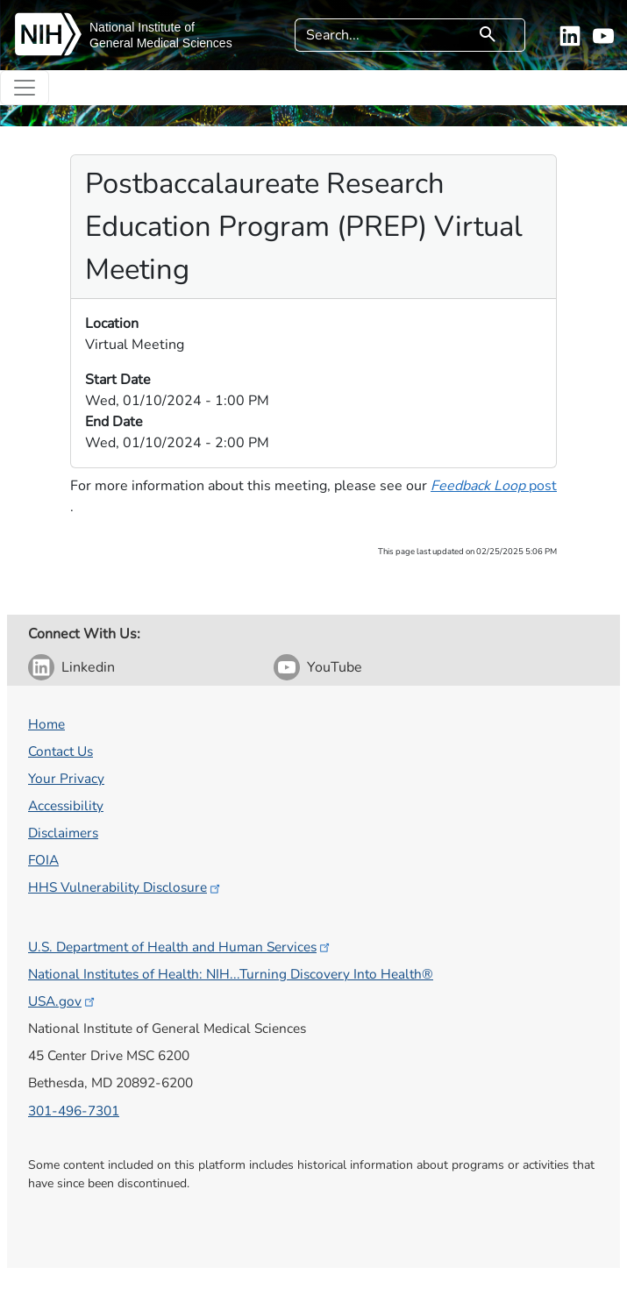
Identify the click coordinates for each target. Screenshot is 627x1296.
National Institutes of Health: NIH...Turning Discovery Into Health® (230, 974)
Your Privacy (66, 778)
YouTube (334, 667)
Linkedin (88, 667)
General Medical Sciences (160, 43)
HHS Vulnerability (125, 887)
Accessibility (65, 805)
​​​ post (494, 485)
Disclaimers (63, 832)
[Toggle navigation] (24, 87)
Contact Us (60, 751)
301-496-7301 (73, 1110)
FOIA (43, 860)
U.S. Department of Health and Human (180, 946)
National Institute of (142, 27)
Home (46, 724)
